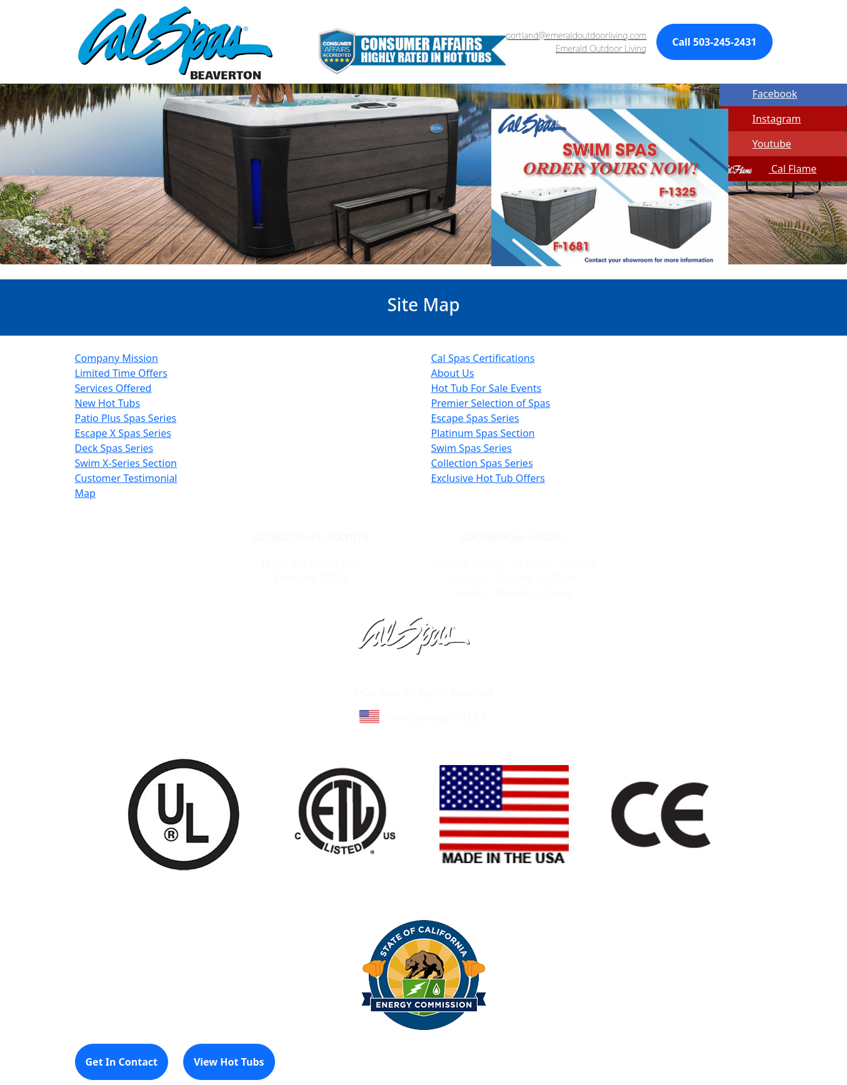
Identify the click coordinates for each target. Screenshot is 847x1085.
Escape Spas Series (475, 418)
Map (85, 493)
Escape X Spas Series (123, 433)
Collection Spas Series (482, 463)
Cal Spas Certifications (483, 358)
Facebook (759, 94)
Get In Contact (122, 1062)
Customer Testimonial (126, 478)
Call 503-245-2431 (714, 42)
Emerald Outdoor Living (601, 48)
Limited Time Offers (121, 373)
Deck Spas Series (114, 448)
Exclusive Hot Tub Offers (488, 478)
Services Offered (113, 388)
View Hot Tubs (229, 1062)
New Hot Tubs (108, 403)
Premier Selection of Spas (491, 403)
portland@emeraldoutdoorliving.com (576, 35)
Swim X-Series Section (126, 463)
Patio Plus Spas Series (126, 418)
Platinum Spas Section (483, 433)
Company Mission (116, 358)
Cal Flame (769, 169)
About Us (452, 373)
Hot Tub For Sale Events (486, 388)
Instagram (761, 119)
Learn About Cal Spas (399, 677)
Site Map (476, 677)
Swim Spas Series (471, 448)
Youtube (756, 144)
